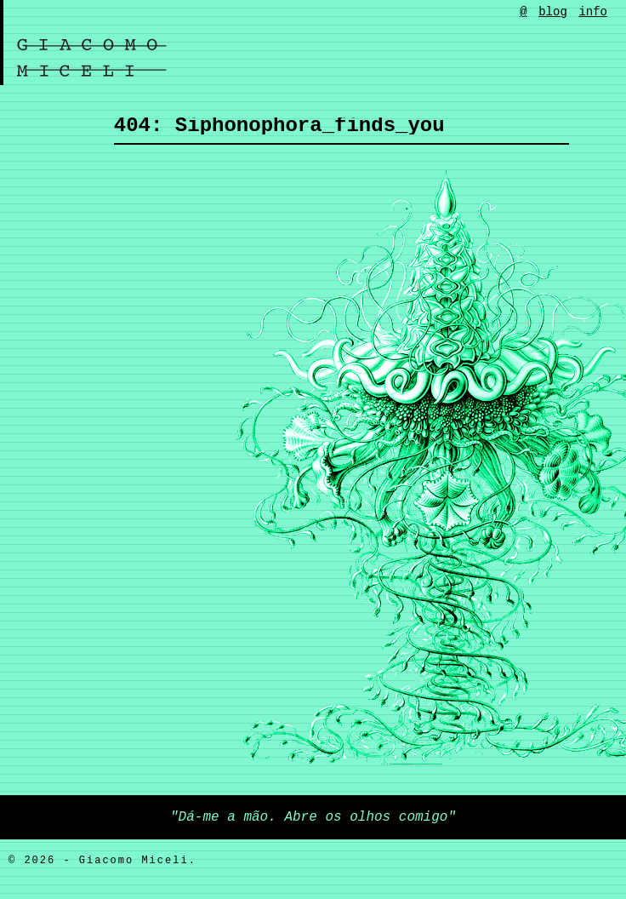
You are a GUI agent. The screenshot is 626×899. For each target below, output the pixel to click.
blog (552, 12)
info (592, 12)
